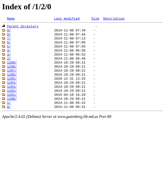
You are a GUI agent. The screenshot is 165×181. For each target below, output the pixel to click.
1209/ (12, 68)
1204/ (12, 90)
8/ (9, 36)
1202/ (12, 99)
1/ (9, 113)
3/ (9, 59)
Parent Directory (22, 27)
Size (95, 19)
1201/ (12, 104)
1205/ (12, 86)
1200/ (12, 108)
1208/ (12, 72)
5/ (9, 50)
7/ (9, 40)
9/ (9, 31)
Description (114, 19)
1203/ (12, 95)
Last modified (66, 19)
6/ (9, 45)
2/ (9, 63)
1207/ (12, 77)
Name (11, 19)
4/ (9, 54)
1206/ (12, 81)
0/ (9, 117)
